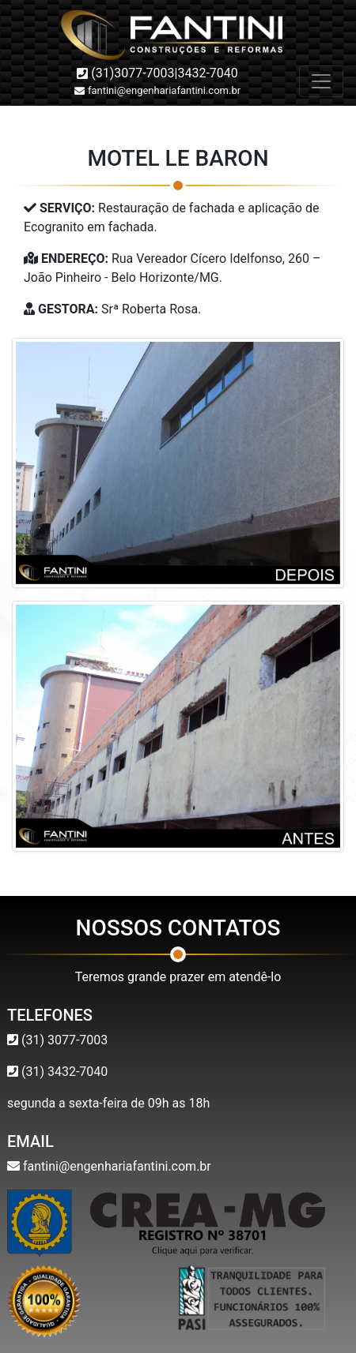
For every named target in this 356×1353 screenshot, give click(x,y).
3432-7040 (207, 73)
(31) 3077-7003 (63, 1040)
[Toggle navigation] (321, 81)
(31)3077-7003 (132, 73)
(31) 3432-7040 (63, 1071)
